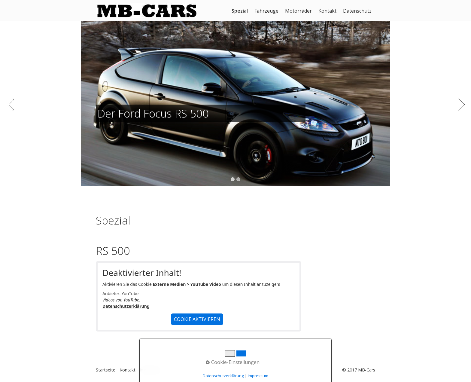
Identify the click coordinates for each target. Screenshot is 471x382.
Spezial (240, 11)
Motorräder (298, 11)
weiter (460, 108)
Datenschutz (357, 11)
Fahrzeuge (266, 11)
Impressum (151, 370)
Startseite (105, 370)
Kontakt (327, 11)
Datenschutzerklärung (126, 306)
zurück (10, 108)
